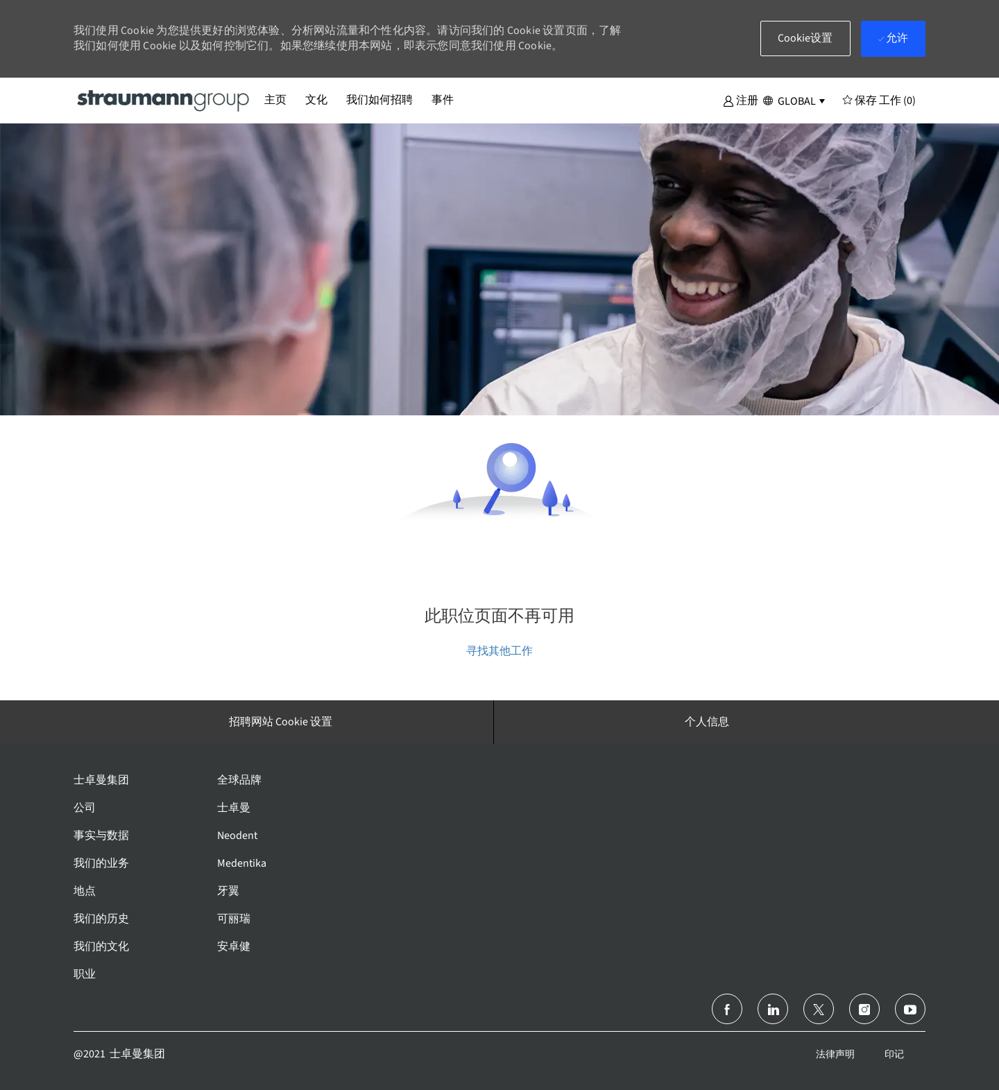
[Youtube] (910, 1009)
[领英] (773, 1009)
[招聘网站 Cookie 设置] (280, 721)
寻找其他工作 (499, 650)
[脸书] (727, 1009)
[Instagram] (864, 1009)
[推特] (818, 1009)
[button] (740, 99)
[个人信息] (707, 721)
